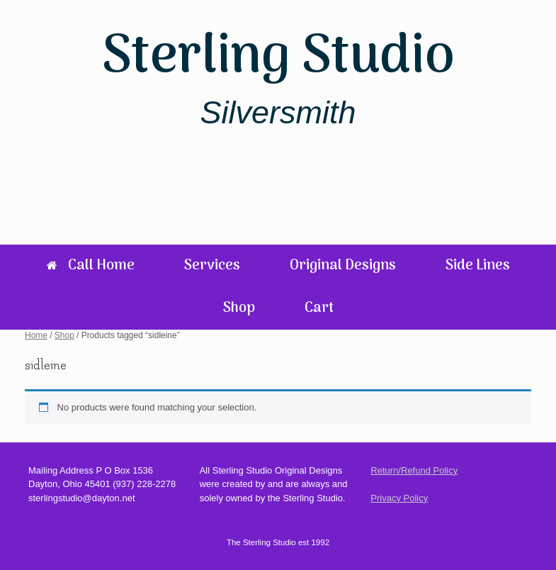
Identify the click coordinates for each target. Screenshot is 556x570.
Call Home (91, 266)
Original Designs (343, 266)
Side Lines (478, 266)
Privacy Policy (399, 498)
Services (212, 266)
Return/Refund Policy (414, 470)
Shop (239, 308)
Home (36, 335)
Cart (319, 308)
